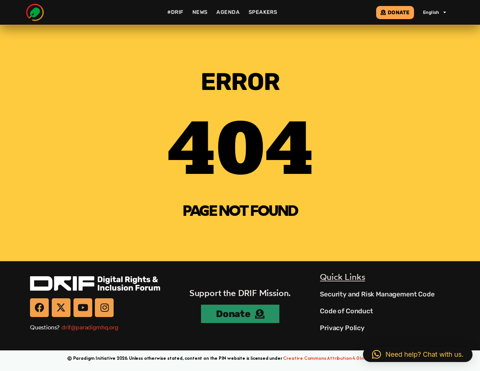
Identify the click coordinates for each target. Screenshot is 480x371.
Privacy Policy (342, 328)
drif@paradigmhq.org (90, 327)
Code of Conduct (346, 311)
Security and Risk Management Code (378, 294)
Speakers (263, 12)
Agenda (228, 12)
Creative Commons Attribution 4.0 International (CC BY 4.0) (348, 358)
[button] (417, 354)
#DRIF (175, 12)
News (200, 12)
